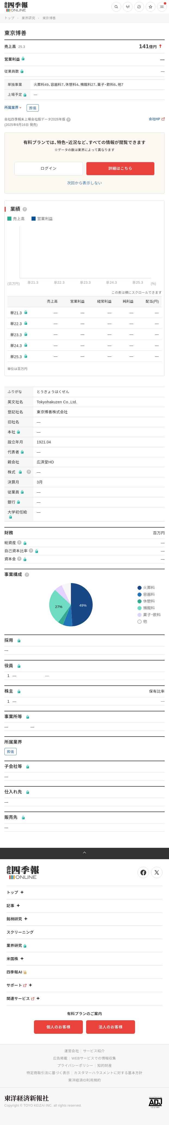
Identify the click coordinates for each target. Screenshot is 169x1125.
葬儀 (32, 108)
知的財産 (104, 1066)
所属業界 (11, 108)
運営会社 (71, 1051)
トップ (9, 18)
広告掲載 (60, 1058)
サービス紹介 (94, 1051)
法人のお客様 (111, 1027)
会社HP (157, 119)
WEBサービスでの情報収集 (93, 1058)
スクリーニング (20, 932)
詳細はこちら (120, 168)
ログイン (49, 168)
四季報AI (17, 972)
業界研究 (28, 18)
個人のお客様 (58, 1027)
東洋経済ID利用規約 (84, 1080)
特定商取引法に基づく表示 (48, 1073)
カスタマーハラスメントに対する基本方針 (108, 1073)
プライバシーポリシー (75, 1066)
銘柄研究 (18, 919)
